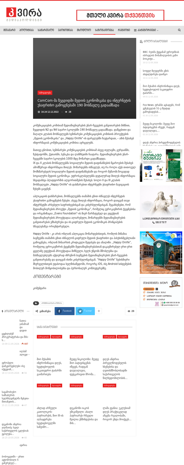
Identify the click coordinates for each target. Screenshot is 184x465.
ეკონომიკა (65, 30)
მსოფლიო (84, 30)
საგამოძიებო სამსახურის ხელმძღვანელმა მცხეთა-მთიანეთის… (15, 127)
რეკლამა (26, 451)
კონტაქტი (41, 451)
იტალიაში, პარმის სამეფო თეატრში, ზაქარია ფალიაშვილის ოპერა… (14, 337)
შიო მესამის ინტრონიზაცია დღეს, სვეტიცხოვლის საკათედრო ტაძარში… (161, 89)
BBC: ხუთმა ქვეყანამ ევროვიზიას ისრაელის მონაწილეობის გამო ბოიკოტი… (161, 55)
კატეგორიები (145, 30)
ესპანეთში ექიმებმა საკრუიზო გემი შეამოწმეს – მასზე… (13, 248)
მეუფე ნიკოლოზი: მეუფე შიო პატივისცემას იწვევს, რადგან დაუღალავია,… (159, 127)
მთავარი (9, 30)
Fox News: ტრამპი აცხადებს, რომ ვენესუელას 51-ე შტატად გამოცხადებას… (161, 108)
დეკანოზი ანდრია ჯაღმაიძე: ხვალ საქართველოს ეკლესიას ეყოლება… (15, 159)
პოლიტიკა (26, 30)
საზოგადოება (104, 30)
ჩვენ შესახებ (9, 451)
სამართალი (46, 30)
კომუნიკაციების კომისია (52, 303)
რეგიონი (124, 30)
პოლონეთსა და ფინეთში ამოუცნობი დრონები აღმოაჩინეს (15, 219)
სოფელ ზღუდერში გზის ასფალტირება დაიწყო (156, 72)
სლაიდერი (56, 336)
